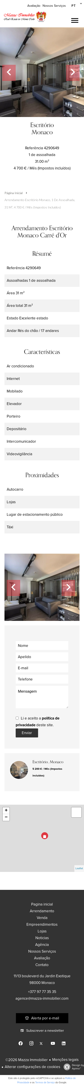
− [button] (6, 817)
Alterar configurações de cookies (32, 1066)
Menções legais (65, 1059)
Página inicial (13, 193)
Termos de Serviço (45, 1082)
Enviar (27, 732)
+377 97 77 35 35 (42, 991)
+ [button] (6, 810)
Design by (72, 1067)
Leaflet (79, 868)
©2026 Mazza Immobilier (26, 1060)
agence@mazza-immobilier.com (42, 998)
